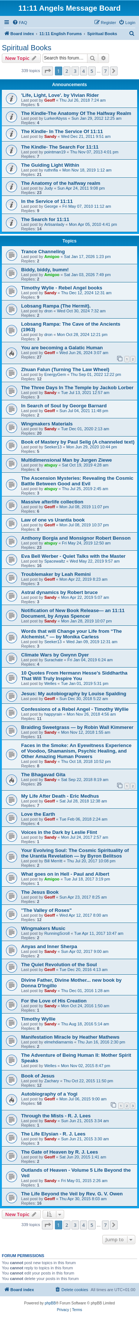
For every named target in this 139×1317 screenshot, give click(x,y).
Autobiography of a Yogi (49, 1094)
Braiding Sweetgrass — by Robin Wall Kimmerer (77, 727)
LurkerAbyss (55, 118)
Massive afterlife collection (52, 502)
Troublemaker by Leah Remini (56, 574)
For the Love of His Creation (54, 1001)
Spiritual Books (26, 48)
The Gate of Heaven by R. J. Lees (59, 1152)
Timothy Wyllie (38, 1019)
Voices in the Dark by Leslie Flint (59, 832)
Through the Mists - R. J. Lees (56, 1116)
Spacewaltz (54, 561)
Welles (50, 683)
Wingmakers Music (43, 928)
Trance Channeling (43, 251)
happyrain (53, 714)
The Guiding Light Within (50, 165)
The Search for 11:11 (45, 219)
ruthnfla (51, 170)
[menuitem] (19, 22)
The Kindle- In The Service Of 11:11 (62, 131)
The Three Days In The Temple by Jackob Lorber (77, 387)
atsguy (50, 465)
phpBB (50, 1303)
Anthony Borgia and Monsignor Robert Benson (75, 538)
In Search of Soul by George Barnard (64, 405)
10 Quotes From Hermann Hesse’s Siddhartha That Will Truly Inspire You (74, 675)
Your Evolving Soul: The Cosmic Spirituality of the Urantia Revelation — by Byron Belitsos (75, 853)
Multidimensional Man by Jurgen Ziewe (66, 460)
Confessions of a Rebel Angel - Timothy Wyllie (75, 709)
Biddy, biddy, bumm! (45, 269)
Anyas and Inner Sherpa (49, 946)
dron (48, 311)
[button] (47, 71)
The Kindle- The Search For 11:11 (60, 147)
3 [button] (75, 71)
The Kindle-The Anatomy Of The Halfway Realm (76, 113)
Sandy (50, 136)
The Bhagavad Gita (43, 774)
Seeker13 (53, 447)
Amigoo (51, 256)
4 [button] (83, 71)
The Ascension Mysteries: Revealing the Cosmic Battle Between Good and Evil (77, 480)
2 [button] (67, 71)
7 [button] (105, 71)
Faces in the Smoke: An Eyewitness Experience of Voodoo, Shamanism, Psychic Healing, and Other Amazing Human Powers (76, 751)
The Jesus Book (40, 892)
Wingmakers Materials (47, 424)
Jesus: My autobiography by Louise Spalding (73, 693)
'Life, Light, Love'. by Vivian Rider (60, 95)
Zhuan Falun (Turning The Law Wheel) (65, 369)
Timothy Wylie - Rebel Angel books (61, 288)
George (51, 206)
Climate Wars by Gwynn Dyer (55, 655)
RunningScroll (56, 933)
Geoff (49, 100)
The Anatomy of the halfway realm (60, 183)
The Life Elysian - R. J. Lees (53, 1134)
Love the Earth (38, 814)
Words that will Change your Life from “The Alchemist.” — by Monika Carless (71, 633)
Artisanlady (54, 224)
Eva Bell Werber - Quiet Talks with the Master (73, 556)
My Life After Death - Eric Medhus (60, 796)
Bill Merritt (53, 861)
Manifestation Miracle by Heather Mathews (70, 1037)
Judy (48, 188)
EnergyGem (55, 374)
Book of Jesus (37, 1076)
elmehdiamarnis (58, 1042)
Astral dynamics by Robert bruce (59, 592)
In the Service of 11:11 (47, 201)
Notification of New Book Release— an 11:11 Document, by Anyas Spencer (73, 613)
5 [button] (91, 71)
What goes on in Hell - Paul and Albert (65, 874)
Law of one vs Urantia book (53, 520)
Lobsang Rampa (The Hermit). (56, 306)
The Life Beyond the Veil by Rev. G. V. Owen (72, 1193)
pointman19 (55, 152)
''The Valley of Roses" (46, 910)
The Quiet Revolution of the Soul (59, 964)
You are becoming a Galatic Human (62, 347)
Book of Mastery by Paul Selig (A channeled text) (78, 442)
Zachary (51, 1081)
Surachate (53, 660)
